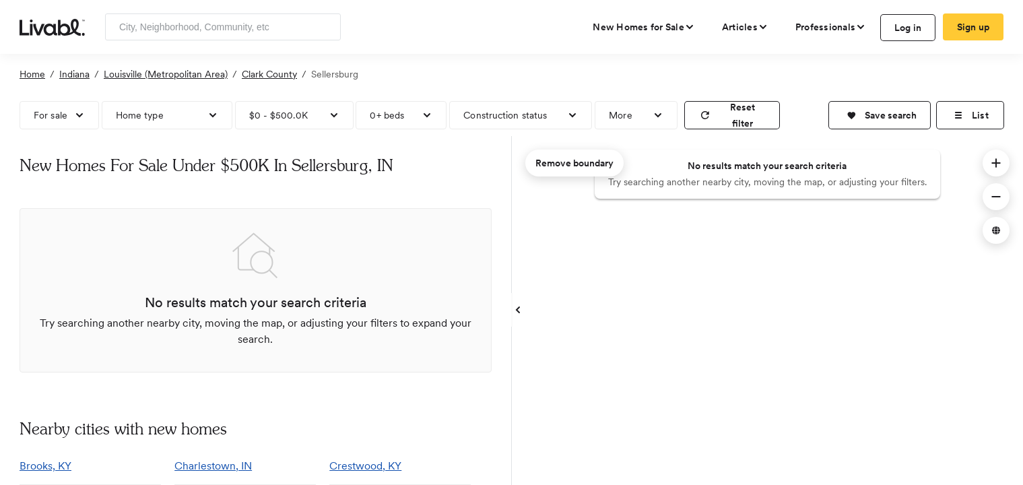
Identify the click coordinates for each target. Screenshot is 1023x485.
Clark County (269, 74)
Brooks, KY (45, 465)
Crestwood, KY (365, 465)
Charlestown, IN (213, 465)
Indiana (74, 74)
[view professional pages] (831, 26)
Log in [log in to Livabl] (908, 27)
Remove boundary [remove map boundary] (574, 163)
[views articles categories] (745, 26)
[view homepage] (52, 26)
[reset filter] (732, 115)
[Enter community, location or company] (223, 26)
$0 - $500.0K (278, 115)
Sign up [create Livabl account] (973, 27)
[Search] (325, 26)
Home (32, 74)
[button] (879, 115)
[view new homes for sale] (643, 26)
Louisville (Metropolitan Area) (166, 74)
